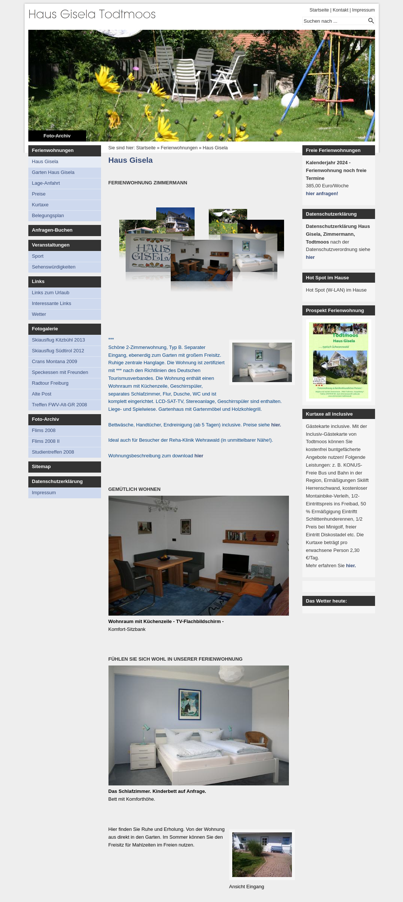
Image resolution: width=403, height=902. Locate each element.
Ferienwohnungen (53, 150)
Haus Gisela (45, 161)
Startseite (319, 10)
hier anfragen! (322, 193)
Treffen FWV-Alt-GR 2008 (59, 404)
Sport (38, 256)
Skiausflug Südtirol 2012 (58, 350)
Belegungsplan (48, 215)
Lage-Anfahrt (46, 183)
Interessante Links (52, 303)
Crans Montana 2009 (54, 361)
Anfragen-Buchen (52, 230)
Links (38, 281)
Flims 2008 (44, 430)
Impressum (363, 10)
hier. (276, 425)
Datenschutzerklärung (57, 481)
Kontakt (341, 10)
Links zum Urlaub (50, 292)
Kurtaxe (40, 204)
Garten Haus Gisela (53, 172)
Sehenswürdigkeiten (54, 267)
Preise (39, 194)
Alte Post (41, 394)
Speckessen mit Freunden (60, 372)
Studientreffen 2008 (53, 452)
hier (199, 455)
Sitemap (41, 466)
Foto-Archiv (57, 136)
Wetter (39, 314)
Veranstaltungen (51, 245)
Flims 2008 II (46, 441)
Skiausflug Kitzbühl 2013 (58, 340)
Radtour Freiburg (50, 383)
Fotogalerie (45, 328)
